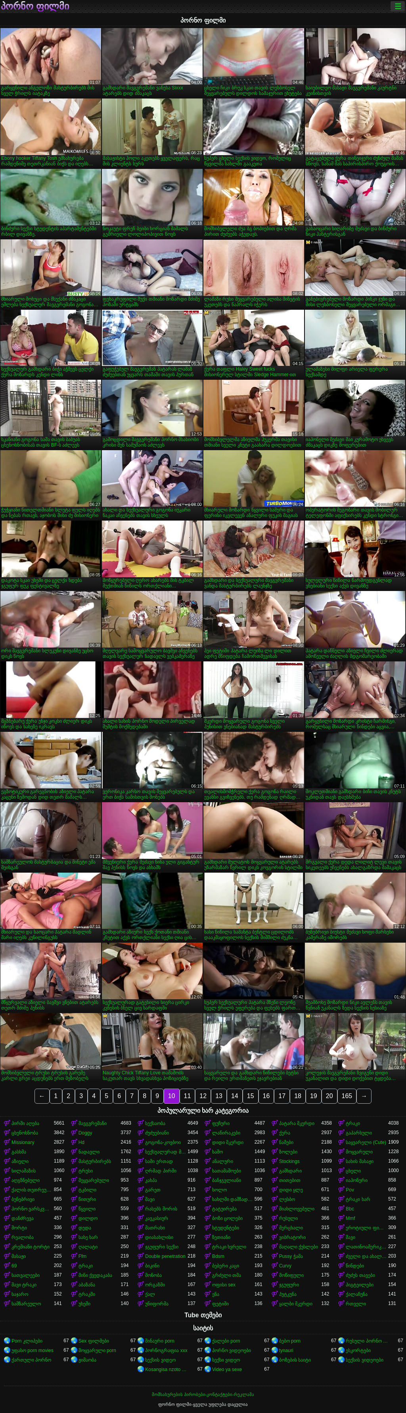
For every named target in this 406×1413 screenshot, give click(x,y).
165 (347, 1096)
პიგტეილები (359, 1285)
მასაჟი (18, 1256)
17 (281, 1096)
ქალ (150, 1294)
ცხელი (353, 1171)
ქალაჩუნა (357, 1294)
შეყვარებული (94, 1180)
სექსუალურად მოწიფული (166, 1152)
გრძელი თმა (226, 1275)
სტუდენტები (225, 1228)
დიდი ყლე (291, 1190)
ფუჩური (221, 1123)
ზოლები (288, 1152)
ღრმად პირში (160, 1171)
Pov (350, 1190)
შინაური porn (159, 1341)
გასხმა (18, 1152)
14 (234, 1096)
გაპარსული (359, 1133)
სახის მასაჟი (359, 1161)
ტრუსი (86, 1171)
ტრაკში (87, 1294)
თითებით (290, 1180)
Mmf (350, 1218)
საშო (217, 1152)
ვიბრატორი (292, 1237)
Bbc (350, 1209)
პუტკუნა (288, 1294)
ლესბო (287, 1199)
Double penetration (165, 1256)
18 (297, 1096)
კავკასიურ (156, 1218)
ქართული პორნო (31, 1360)
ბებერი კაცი (225, 1266)
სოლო (219, 1190)
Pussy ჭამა (291, 1256)
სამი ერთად (158, 1161)
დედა (85, 1228)
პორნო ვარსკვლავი (32, 1209)
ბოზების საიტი (295, 1360)
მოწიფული (291, 1275)
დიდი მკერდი (227, 1142)
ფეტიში (220, 1304)
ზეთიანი (221, 1237)
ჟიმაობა (87, 1360)
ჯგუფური (289, 1285)
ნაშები (286, 1142)
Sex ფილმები (94, 1341)
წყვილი (87, 1209)
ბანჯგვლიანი (226, 1180)
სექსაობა (155, 1123)
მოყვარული (359, 1152)
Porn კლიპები (26, 1341)
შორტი (19, 1228)
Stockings (289, 1161)
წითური (87, 1199)
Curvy (285, 1266)
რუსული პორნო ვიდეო (367, 1341)
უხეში (84, 1304)
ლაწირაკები (226, 1133)
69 (14, 1266)
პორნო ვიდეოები (231, 1350)
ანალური (222, 1161)
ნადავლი (89, 1152)
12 (203, 1096)
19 (313, 1096)
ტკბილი (87, 1190)
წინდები (355, 1266)
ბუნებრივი (22, 1199)
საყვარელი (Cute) (366, 1142)
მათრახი (155, 1228)
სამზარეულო (26, 1304)
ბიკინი (152, 1266)
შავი (150, 1199)
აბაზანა (87, 1285)
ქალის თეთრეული (32, 1190)
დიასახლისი (159, 1237)
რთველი (356, 1304)
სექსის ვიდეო (160, 1360)
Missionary (22, 1142)
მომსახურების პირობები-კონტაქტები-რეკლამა (203, 1394)
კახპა (151, 1180)
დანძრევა (22, 1218)
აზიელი (20, 1161)
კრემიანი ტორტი (30, 1247)
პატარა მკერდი (296, 1123)
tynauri (286, 1350)
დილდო (88, 1218)
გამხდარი (290, 1171)
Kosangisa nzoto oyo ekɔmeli (166, 1369)
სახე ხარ (88, 1237)
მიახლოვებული (296, 1209)
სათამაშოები (226, 1171)
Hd (81, 1142)
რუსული (288, 1218)
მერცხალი (291, 1228)
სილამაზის (23, 1171)
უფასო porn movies (32, 1350)
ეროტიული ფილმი (367, 1228)
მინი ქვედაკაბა (95, 1275)
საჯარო (19, 1294)
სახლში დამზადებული (233, 1199)
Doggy (85, 1133)
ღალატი (88, 1247)
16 (266, 1096)
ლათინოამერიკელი (367, 1247)
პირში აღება (25, 1123)
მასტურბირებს (95, 1161)
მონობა (153, 1275)
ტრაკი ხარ (358, 1199)
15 (250, 1096)
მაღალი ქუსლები (298, 1247)
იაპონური (357, 1180)
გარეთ (153, 1190)
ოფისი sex (224, 1285)
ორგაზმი (155, 1285)
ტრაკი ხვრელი (229, 1247)
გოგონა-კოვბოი (163, 1142)
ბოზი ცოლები (227, 1218)
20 (329, 1096)
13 (218, 1096)
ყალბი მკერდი (295, 1304)
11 (187, 1096)
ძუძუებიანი (157, 1133)
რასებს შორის (161, 1209)
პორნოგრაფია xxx (166, 1350)
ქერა (284, 1133)
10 (171, 1096)
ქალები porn (226, 1341)
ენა (215, 1294)
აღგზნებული (25, 1180)
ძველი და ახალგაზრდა (367, 1256)
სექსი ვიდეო (226, 1360)
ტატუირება (224, 1209)
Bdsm (218, 1256)
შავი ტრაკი (23, 1285)
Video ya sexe (227, 1369)
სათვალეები (25, 1275)
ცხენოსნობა (24, 1133)
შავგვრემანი (93, 1123)
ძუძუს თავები (360, 1275)
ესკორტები (358, 1350)
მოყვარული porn (97, 1350)
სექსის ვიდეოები (364, 1360)
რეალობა (22, 1237)
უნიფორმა (157, 1304)
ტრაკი (353, 1123)
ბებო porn (290, 1341)
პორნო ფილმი (35, 6)
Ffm (83, 1256)
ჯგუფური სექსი (161, 1247)
